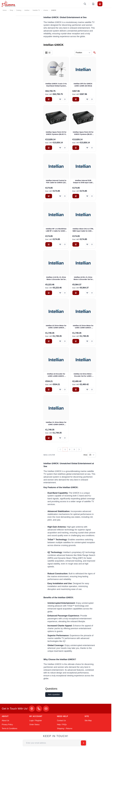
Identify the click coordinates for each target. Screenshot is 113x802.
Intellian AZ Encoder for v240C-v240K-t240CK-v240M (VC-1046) (56, 375)
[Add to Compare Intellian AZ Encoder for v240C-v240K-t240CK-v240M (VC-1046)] (65, 389)
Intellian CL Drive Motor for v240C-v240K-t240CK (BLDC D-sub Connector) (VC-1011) (56, 423)
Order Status (34, 724)
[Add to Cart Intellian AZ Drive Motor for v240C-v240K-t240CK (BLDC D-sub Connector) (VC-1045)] (48, 341)
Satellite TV (36, 10)
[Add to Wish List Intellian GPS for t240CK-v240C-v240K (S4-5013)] (87, 99)
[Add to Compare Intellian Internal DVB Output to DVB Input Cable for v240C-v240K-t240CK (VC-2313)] (92, 196)
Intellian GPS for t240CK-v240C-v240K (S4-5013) (83, 85)
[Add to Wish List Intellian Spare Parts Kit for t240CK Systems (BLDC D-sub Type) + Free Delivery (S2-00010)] (60, 148)
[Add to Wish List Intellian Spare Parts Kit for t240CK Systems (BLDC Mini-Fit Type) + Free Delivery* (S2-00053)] (87, 148)
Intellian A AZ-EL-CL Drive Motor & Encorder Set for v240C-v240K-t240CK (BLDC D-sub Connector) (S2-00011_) (56, 278)
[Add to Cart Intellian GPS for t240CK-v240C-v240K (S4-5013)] (75, 99)
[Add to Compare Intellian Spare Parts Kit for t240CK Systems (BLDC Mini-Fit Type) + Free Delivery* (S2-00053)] (92, 148)
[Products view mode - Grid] (46, 52)
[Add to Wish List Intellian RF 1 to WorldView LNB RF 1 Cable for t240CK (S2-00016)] (60, 244)
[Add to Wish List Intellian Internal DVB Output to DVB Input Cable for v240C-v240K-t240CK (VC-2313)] (87, 196)
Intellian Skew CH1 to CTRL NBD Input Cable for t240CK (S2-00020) (83, 230)
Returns (69, 728)
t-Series (45, 10)
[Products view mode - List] (49, 52)
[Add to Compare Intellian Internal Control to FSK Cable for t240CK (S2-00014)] (65, 196)
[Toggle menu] (106, 4)
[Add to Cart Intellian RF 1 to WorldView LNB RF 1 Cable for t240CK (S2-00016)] (48, 244)
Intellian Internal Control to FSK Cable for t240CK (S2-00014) (56, 182)
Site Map (88, 720)
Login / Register (35, 720)
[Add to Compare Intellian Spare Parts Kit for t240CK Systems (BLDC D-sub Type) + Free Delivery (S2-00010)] (65, 148)
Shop (11, 10)
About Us (5, 720)
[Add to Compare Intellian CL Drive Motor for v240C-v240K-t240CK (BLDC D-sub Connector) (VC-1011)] (65, 438)
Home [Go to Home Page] (5, 10)
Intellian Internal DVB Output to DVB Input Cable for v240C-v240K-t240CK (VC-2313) (83, 182)
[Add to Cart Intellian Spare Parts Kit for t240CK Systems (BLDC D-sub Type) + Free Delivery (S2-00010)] (48, 147)
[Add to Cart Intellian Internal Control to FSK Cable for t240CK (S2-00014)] (48, 196)
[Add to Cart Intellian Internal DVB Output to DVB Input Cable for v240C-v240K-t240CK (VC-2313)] (75, 196)
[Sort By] (83, 52)
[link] (60, 449)
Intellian (26, 10)
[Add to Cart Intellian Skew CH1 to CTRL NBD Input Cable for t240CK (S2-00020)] (75, 244)
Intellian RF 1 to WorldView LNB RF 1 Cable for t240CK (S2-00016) (56, 230)
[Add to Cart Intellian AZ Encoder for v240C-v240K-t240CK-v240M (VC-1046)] (48, 389)
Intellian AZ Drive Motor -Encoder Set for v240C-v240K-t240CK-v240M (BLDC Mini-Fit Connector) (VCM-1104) (83, 375)
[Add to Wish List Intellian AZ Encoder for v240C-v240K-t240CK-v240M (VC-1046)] (60, 389)
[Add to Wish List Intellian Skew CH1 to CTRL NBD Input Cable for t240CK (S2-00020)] (87, 244)
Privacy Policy (7, 724)
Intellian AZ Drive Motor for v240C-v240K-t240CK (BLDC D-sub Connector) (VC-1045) (56, 327)
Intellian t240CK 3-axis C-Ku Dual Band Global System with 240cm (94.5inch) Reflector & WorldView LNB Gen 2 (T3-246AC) (56, 85)
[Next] (79, 449)
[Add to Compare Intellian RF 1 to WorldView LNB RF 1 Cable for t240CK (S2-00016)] (65, 244)
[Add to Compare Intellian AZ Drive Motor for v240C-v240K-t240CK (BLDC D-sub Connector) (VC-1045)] (65, 341)
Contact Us (61, 720)
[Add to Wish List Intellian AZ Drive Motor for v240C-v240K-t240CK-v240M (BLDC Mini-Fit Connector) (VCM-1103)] (87, 341)
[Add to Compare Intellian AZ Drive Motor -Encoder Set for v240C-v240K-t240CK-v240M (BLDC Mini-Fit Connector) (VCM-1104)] (92, 389)
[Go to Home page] (8, 4)
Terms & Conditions (9, 728)
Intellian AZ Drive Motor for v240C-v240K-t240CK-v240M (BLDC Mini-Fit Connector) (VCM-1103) (83, 327)
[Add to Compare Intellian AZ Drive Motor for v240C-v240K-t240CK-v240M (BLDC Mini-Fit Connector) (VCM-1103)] (92, 341)
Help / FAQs (62, 724)
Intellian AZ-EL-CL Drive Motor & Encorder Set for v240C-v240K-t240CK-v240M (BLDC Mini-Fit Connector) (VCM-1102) (83, 278)
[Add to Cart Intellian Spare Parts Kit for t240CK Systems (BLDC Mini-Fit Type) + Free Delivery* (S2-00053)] (75, 147)
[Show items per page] (92, 454)
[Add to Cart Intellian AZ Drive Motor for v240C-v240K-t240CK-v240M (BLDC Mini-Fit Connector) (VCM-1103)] (75, 341)
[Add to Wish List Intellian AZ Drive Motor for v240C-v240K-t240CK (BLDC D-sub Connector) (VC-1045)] (60, 341)
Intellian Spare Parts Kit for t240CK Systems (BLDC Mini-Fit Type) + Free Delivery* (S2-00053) (83, 133)
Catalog (18, 10)
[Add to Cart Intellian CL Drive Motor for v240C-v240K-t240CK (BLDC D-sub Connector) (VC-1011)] (48, 438)
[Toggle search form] (85, 4)
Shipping (60, 728)
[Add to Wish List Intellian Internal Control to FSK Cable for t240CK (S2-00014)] (60, 196)
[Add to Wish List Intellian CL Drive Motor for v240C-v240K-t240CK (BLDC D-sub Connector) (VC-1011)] (60, 438)
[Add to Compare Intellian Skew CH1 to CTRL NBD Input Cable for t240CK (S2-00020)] (92, 244)
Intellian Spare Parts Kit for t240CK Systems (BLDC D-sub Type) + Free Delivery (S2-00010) (56, 133)
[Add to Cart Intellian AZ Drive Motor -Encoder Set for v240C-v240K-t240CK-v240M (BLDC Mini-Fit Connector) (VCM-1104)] (75, 389)
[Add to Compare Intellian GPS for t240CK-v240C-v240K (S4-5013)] (92, 99)
